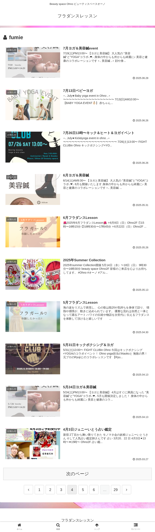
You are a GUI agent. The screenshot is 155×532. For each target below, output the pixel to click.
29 (116, 491)
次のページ (77, 475)
